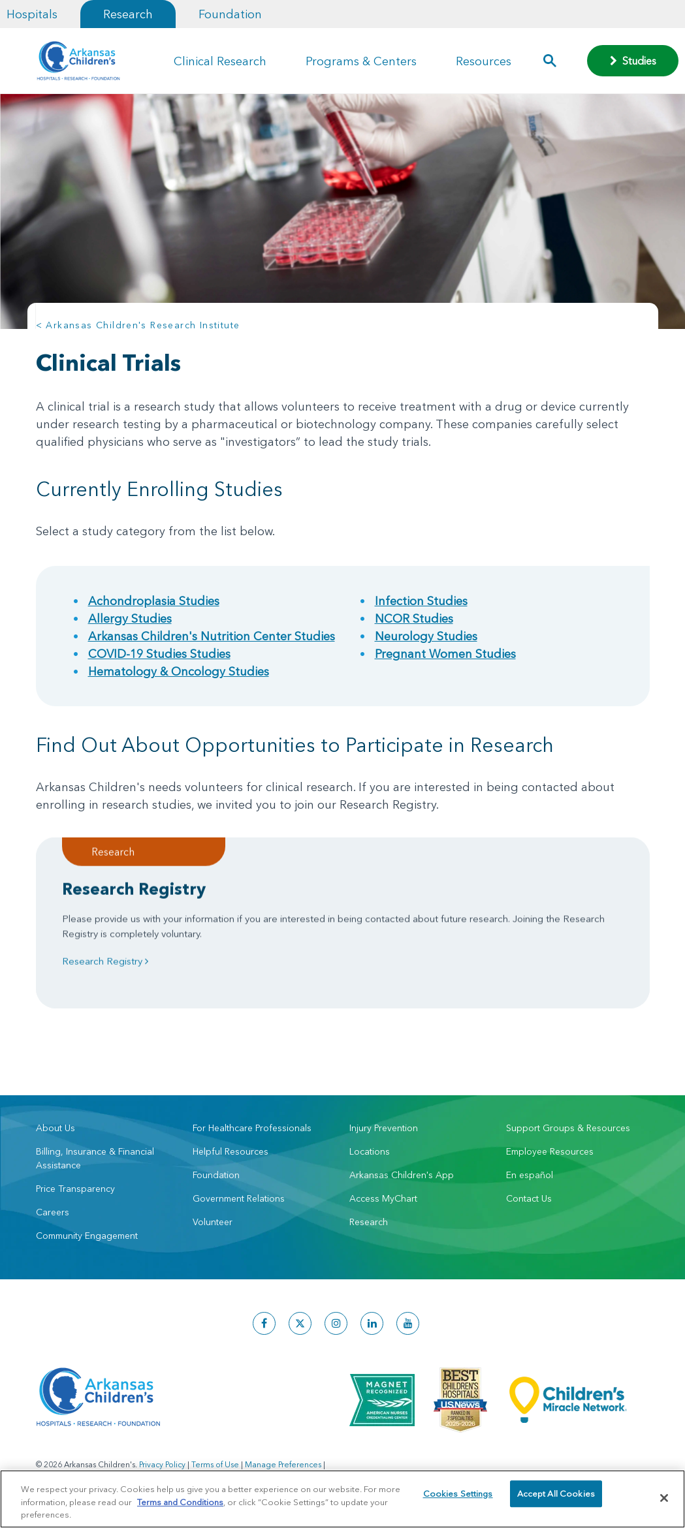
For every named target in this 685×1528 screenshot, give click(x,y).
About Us (55, 1128)
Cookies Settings (458, 1497)
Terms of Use (215, 1464)
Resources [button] (483, 61)
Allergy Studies (130, 618)
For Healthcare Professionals (252, 1128)
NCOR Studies (414, 618)
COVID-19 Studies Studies (159, 653)
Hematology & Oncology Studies (178, 671)
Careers (52, 1212)
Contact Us (529, 1198)
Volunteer (212, 1222)
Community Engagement (87, 1235)
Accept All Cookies (556, 1497)
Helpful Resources (230, 1151)
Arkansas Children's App (401, 1175)
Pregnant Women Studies (445, 653)
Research (128, 14)
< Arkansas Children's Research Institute (138, 325)
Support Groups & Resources (568, 1128)
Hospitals (32, 14)
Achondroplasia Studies (153, 600)
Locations (369, 1151)
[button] (549, 60)
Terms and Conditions (180, 1502)
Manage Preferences (283, 1464)
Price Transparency (75, 1188)
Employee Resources (550, 1151)
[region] (342, 1499)
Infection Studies (421, 600)
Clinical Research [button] (220, 61)
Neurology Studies (426, 636)
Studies (633, 60)
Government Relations (239, 1198)
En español (529, 1175)
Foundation (230, 14)
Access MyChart (383, 1198)
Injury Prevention (383, 1128)
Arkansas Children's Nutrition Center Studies (211, 636)
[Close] (664, 1498)
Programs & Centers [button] (361, 61)
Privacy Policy (162, 1464)
